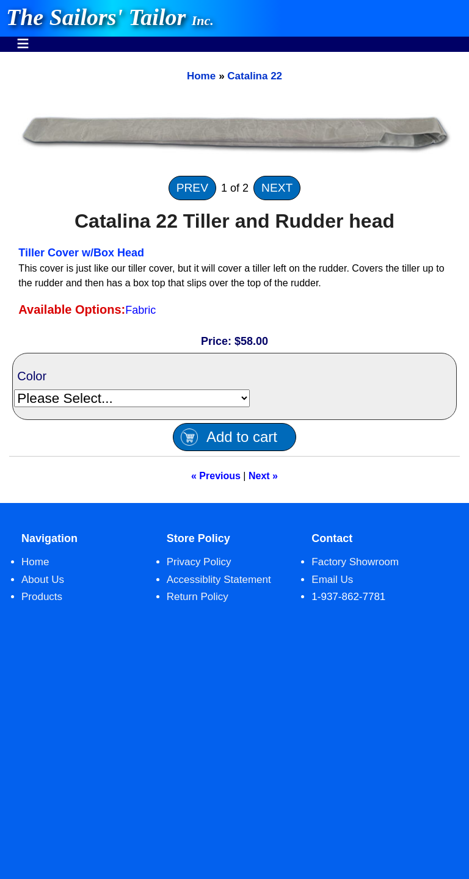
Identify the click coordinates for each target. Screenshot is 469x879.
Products (41, 596)
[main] (234, 277)
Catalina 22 (254, 76)
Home (201, 76)
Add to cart (241, 437)
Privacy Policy (199, 562)
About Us (42, 579)
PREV (192, 187)
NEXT (277, 187)
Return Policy (197, 596)
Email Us (332, 579)
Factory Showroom (355, 562)
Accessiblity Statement (219, 579)
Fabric (140, 310)
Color (31, 376)
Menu (23, 37)
